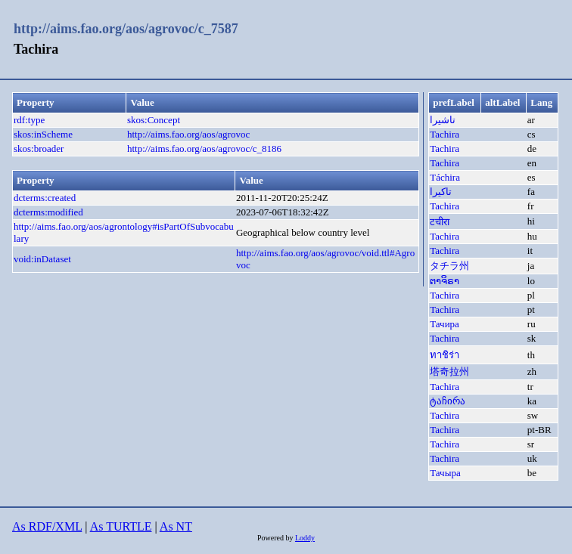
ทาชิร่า (444, 355)
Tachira (444, 134)
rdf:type (29, 119)
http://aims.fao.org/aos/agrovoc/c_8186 (204, 148)
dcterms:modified (48, 212)
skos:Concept (153, 119)
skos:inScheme (43, 134)
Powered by (276, 538)
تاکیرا (441, 191)
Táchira (445, 177)
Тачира (444, 324)
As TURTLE (121, 526)
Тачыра (445, 472)
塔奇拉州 (449, 371)
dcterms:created (45, 197)
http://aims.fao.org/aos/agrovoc (188, 134)
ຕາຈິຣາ (444, 280)
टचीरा (439, 221)
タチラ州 (449, 265)
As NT (176, 526)
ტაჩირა (447, 401)
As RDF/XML (47, 526)
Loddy (305, 538)
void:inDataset (42, 259)
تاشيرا (442, 119)
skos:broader (39, 148)
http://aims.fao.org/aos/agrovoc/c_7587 (126, 28)
